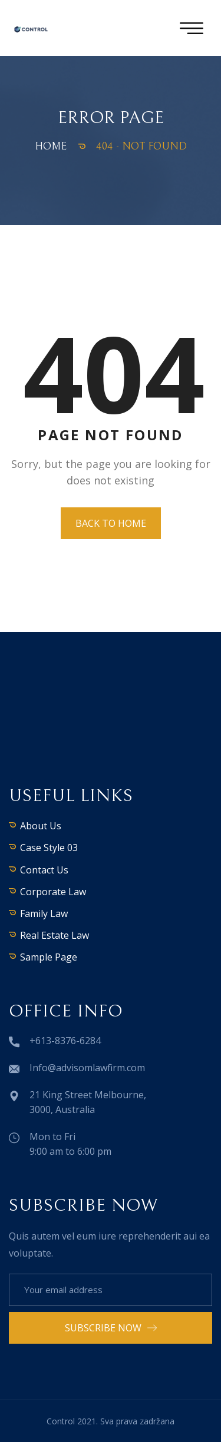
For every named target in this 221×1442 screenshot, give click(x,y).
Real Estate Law (54, 935)
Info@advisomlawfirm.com (87, 1067)
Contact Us (44, 869)
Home (51, 146)
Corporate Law (53, 891)
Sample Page (48, 957)
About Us (40, 825)
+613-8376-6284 (65, 1040)
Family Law (44, 913)
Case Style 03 (49, 847)
